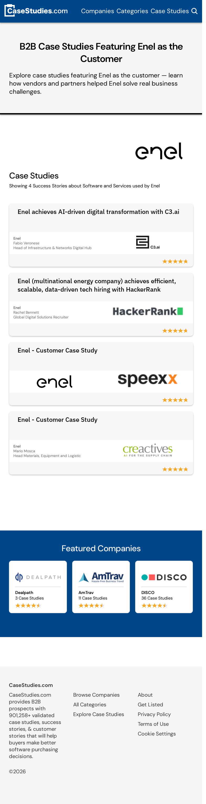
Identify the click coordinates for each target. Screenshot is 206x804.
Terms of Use (153, 724)
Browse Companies (96, 694)
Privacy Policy (154, 714)
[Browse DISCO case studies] (164, 587)
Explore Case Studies (98, 714)
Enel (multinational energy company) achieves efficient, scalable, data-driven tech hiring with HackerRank (97, 285)
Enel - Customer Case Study (57, 350)
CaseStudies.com (31, 685)
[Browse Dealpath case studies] (38, 587)
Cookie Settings (157, 733)
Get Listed (150, 704)
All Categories (89, 704)
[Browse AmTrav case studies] (101, 587)
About (145, 694)
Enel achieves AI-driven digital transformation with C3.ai (98, 211)
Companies (97, 11)
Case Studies (170, 11)
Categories (132, 11)
